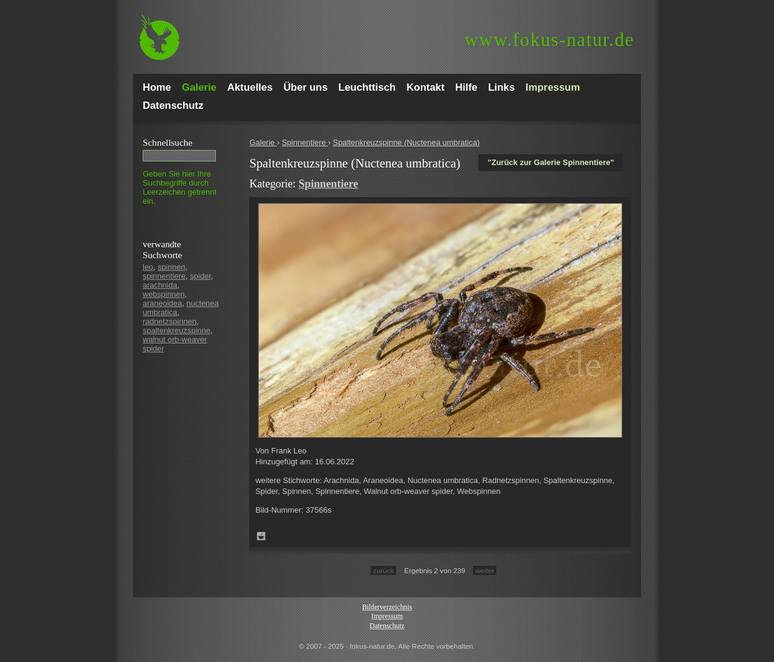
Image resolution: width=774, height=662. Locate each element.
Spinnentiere (305, 142)
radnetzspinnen (170, 321)
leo (148, 266)
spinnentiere (164, 276)
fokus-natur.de (549, 39)
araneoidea (162, 303)
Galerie (263, 142)
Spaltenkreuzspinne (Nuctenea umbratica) (406, 142)
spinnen (172, 266)
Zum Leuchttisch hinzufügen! (261, 536)
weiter (484, 570)
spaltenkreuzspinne (176, 330)
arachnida (160, 285)
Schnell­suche (167, 142)
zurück (383, 570)
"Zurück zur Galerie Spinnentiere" (551, 162)
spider (200, 276)
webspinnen (163, 294)
